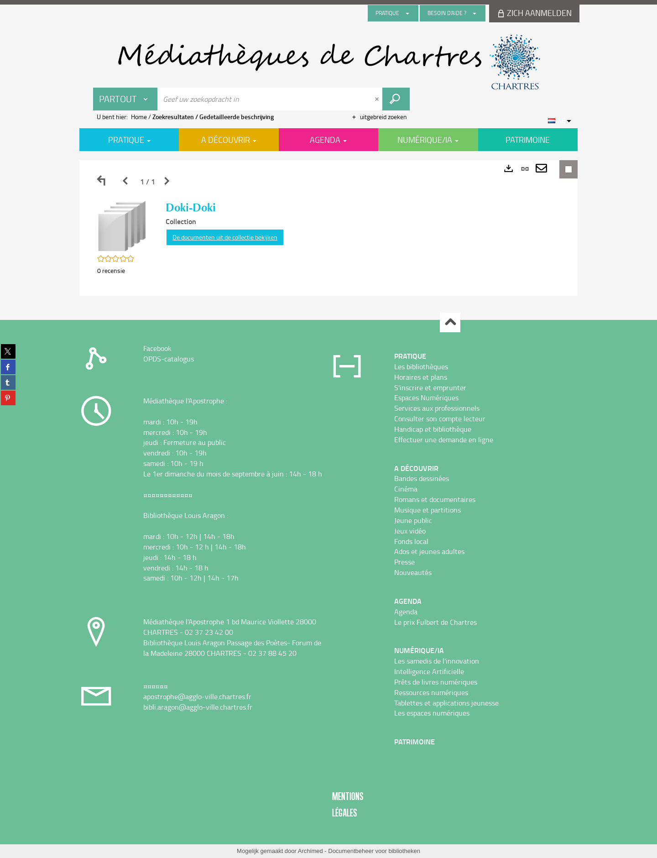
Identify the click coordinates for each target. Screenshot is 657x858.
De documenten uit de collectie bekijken (224, 237)
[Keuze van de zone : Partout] (125, 99)
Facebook (157, 348)
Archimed (310, 851)
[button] (122, 225)
